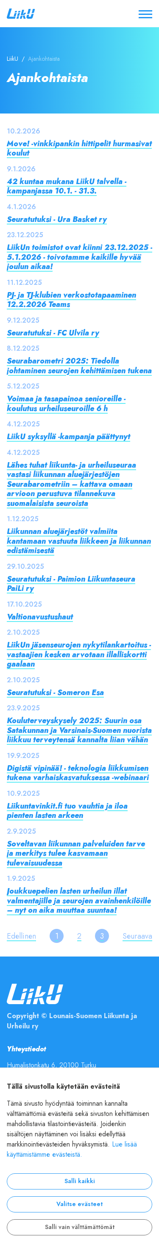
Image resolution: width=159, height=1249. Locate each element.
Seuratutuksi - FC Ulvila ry (53, 332)
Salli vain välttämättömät (79, 1227)
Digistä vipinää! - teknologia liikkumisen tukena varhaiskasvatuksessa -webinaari (78, 773)
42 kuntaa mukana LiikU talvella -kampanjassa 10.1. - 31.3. (66, 186)
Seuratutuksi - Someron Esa (55, 692)
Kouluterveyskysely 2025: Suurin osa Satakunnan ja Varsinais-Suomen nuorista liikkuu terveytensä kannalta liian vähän (79, 730)
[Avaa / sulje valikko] (145, 13)
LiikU (12, 59)
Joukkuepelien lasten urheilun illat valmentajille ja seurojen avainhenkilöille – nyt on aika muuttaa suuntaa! (79, 900)
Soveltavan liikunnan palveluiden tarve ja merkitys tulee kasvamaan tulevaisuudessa (76, 853)
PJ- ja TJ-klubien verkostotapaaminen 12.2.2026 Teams (71, 300)
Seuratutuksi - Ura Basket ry (57, 219)
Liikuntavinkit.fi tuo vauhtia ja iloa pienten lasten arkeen (67, 810)
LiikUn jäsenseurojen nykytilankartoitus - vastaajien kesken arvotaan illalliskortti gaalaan (79, 654)
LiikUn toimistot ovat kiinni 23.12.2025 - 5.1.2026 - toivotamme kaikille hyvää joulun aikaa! (79, 257)
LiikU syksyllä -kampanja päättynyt (68, 436)
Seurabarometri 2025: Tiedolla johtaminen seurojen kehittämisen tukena (79, 365)
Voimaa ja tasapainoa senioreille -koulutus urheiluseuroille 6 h (66, 403)
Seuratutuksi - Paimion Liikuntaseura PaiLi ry (71, 583)
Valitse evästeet (79, 1204)
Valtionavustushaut (40, 616)
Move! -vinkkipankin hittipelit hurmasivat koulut (79, 148)
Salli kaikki (79, 1181)
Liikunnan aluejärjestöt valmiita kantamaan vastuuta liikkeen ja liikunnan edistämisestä (79, 541)
